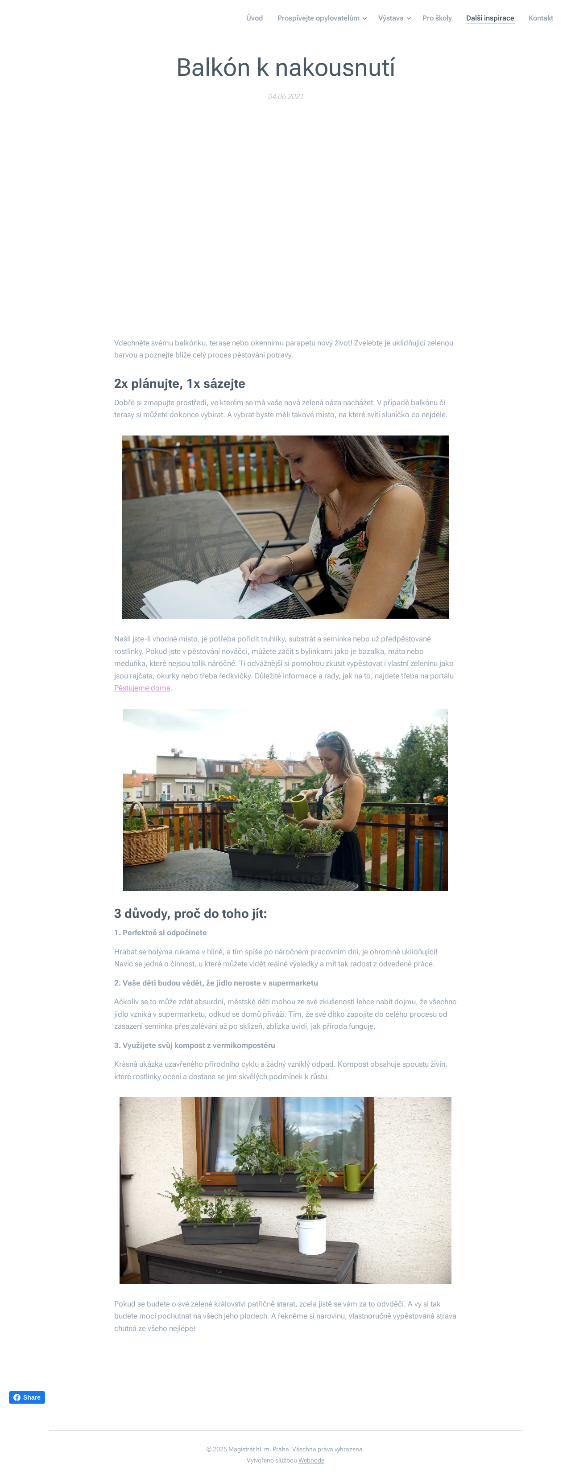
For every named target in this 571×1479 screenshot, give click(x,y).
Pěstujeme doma (142, 688)
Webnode (311, 1460)
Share (27, 1397)
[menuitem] (261, 18)
